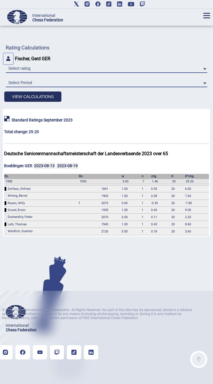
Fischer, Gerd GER (26, 58)
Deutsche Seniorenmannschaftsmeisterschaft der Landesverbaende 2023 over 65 (86, 153)
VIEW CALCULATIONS (33, 96)
